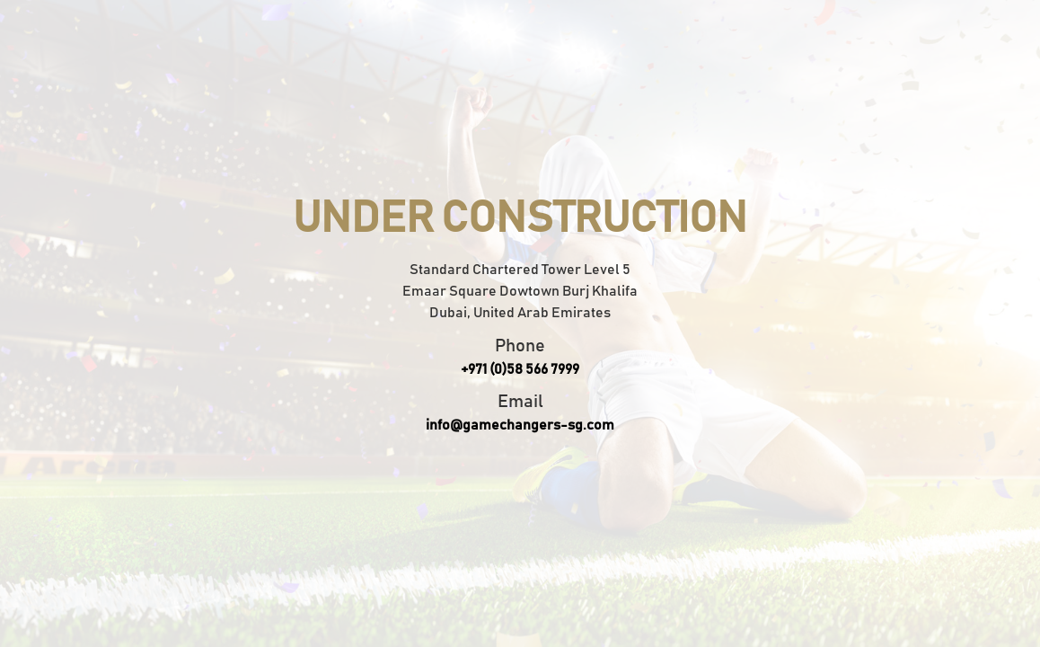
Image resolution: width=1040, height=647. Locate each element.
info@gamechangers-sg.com (520, 425)
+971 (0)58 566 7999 (520, 369)
